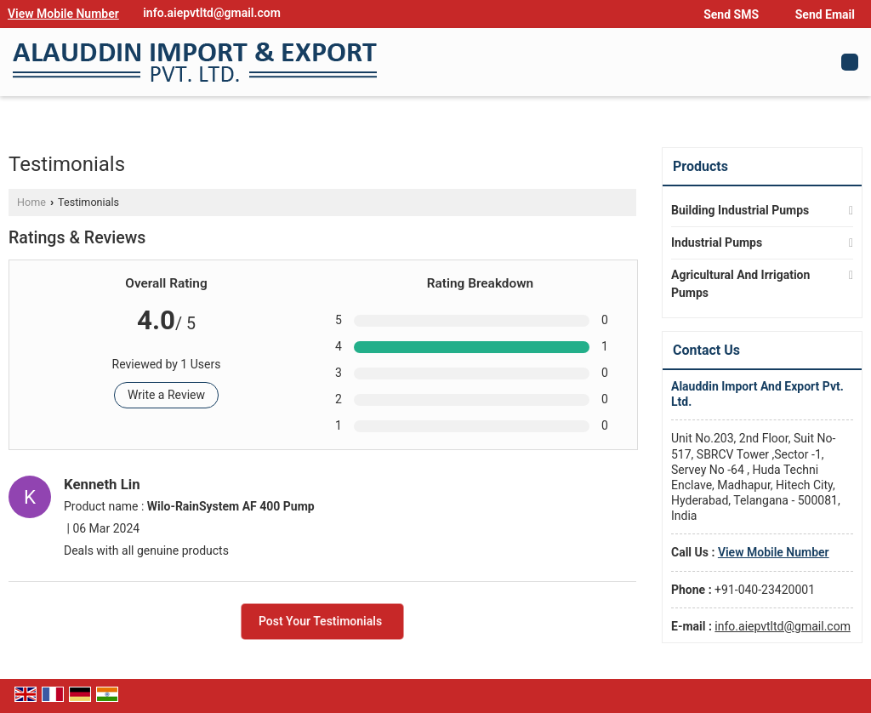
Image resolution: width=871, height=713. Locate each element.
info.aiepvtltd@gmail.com (212, 13)
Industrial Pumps (716, 242)
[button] (63, 13)
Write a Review (166, 395)
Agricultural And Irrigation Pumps (740, 283)
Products (700, 166)
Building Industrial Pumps (740, 210)
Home (31, 202)
